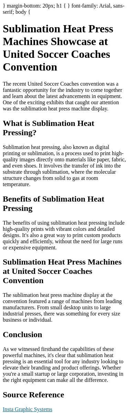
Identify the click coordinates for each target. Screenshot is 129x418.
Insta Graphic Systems (27, 409)
